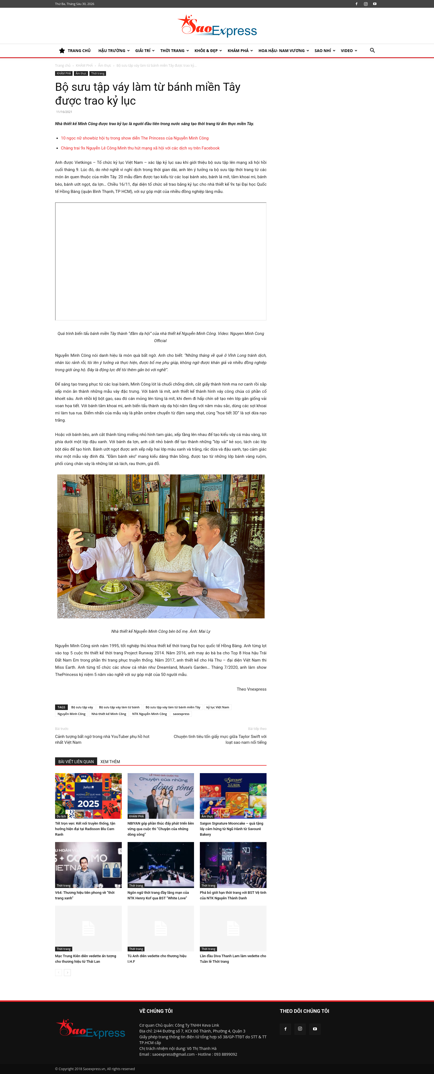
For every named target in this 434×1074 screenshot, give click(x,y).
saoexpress (181, 714)
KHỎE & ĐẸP (208, 50)
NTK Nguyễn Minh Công (149, 714)
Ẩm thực (104, 65)
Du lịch (61, 816)
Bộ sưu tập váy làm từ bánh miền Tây (173, 707)
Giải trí (145, 50)
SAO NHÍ (325, 50)
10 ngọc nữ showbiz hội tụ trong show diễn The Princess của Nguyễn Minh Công (135, 138)
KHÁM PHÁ (240, 50)
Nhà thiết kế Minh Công (109, 714)
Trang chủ (63, 65)
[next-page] (67, 972)
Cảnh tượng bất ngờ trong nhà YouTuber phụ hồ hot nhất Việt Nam (102, 739)
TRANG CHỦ (75, 50)
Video (349, 50)
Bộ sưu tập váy (82, 707)
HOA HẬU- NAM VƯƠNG (284, 50)
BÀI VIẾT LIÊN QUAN (76, 762)
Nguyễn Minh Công (72, 714)
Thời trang (174, 50)
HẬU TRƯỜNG (114, 50)
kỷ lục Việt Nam (217, 707)
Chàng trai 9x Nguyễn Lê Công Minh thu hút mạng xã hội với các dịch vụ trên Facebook (140, 148)
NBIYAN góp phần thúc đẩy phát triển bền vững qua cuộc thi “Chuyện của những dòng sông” (161, 829)
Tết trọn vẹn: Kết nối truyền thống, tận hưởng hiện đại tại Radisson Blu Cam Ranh (85, 829)
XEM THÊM (110, 762)
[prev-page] (58, 972)
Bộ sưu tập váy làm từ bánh (119, 707)
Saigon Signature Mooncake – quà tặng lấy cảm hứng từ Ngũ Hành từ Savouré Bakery (231, 829)
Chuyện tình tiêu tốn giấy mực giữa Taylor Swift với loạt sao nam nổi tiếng (220, 739)
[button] (372, 51)
